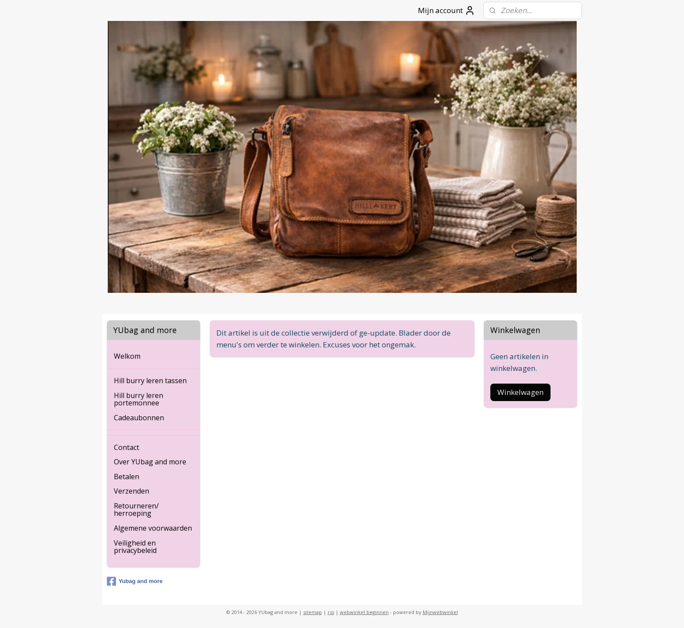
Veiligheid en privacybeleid (135, 547)
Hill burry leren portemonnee (138, 399)
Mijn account (446, 10)
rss (331, 612)
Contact (126, 447)
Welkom (127, 356)
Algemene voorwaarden (153, 528)
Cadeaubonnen (139, 417)
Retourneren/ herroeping (136, 509)
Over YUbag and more (150, 462)
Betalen (126, 476)
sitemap (312, 612)
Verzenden (131, 491)
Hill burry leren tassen (150, 380)
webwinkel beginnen (364, 612)
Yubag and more (135, 581)
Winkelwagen (520, 392)
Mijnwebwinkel (440, 612)
